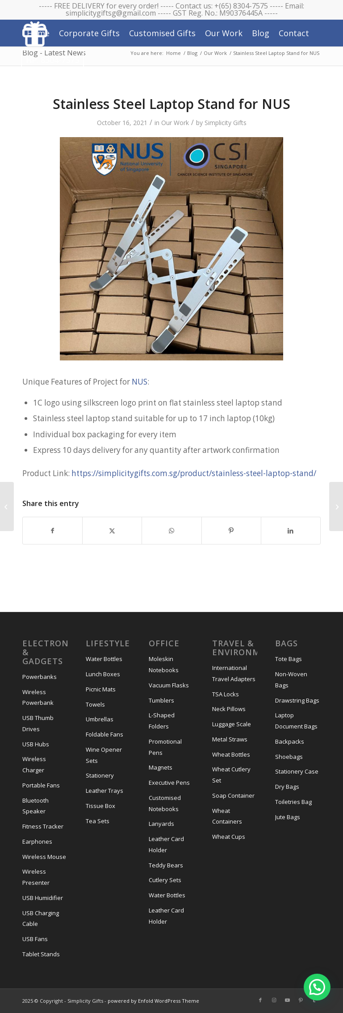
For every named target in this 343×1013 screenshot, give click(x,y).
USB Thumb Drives (38, 723)
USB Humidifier (42, 898)
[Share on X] (112, 530)
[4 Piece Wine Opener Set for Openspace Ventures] (336, 506)
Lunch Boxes (103, 674)
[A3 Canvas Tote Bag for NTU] (7, 506)
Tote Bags (288, 659)
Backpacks (289, 741)
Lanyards (161, 824)
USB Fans (35, 939)
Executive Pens (169, 783)
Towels (95, 704)
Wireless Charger (34, 764)
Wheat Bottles (231, 754)
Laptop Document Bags (296, 720)
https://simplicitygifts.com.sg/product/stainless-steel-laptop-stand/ (193, 473)
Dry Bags (287, 787)
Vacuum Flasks (169, 685)
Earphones (37, 841)
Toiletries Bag (293, 802)
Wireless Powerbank (38, 697)
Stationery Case (296, 771)
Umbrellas (99, 719)
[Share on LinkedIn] (290, 530)
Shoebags (289, 757)
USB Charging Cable (40, 918)
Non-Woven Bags (291, 679)
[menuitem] (38, 33)
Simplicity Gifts (226, 122)
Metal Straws (229, 739)
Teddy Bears (166, 865)
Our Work (175, 122)
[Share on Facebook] (52, 530)
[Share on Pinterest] (231, 530)
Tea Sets (97, 821)
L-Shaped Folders (162, 720)
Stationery (100, 775)
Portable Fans (41, 785)
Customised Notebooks (165, 803)
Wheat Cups (228, 837)
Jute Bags (287, 817)
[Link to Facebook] (260, 1000)
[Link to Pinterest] (300, 1000)
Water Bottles (104, 659)
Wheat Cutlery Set (231, 774)
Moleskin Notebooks (164, 664)
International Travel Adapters (233, 673)
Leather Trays (104, 791)
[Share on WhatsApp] (171, 530)
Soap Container (233, 795)
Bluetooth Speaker (35, 806)
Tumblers (161, 700)
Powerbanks (39, 677)
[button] (317, 987)
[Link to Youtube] (287, 1000)
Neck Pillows (229, 709)
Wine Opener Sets (104, 755)
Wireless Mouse (44, 857)
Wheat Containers (227, 816)
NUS (139, 382)
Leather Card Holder (166, 844)
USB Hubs (35, 744)
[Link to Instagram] (273, 1000)
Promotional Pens (165, 747)
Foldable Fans (104, 734)
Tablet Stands (41, 954)
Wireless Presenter (36, 877)
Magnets (160, 767)
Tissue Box (100, 806)
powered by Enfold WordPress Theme (153, 1000)
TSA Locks (225, 694)
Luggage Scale (231, 724)
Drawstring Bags (297, 700)
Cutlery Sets (165, 880)
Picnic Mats (101, 689)
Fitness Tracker (42, 826)
